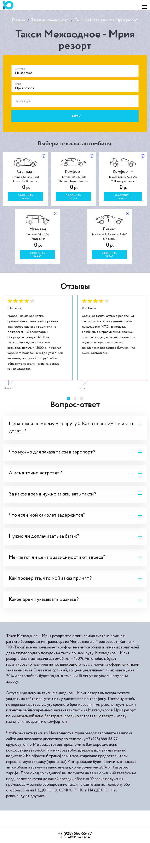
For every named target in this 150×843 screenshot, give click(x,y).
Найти (75, 116)
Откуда (20, 69)
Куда (18, 84)
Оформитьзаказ (25, 197)
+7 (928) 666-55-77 (75, 833)
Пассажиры (23, 101)
